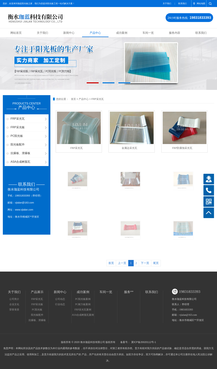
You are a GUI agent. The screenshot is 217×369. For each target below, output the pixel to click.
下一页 (145, 263)
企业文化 (14, 304)
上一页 (122, 263)
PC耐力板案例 (83, 304)
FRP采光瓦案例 (83, 309)
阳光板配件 (18, 144)
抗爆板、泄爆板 (20, 153)
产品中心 (95, 32)
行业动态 (60, 304)
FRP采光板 (18, 127)
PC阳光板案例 (83, 299)
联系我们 (182, 3)
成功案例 (121, 32)
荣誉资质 (14, 309)
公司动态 (60, 299)
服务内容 (174, 32)
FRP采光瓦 (18, 118)
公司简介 (14, 299)
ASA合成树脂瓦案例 (83, 315)
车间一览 (148, 32)
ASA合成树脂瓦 (20, 161)
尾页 (156, 263)
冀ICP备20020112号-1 (143, 342)
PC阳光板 (17, 135)
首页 (73, 99)
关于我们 (167, 3)
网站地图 (201, 3)
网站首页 (16, 32)
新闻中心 (69, 32)
